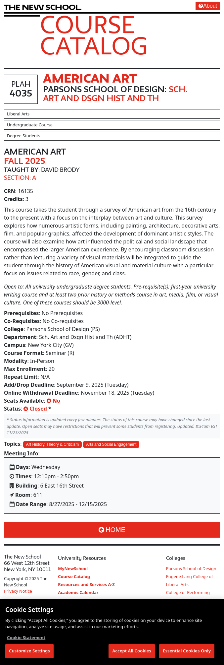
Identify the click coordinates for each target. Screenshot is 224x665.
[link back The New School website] (42, 7)
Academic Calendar (78, 592)
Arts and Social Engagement (111, 444)
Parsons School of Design (191, 568)
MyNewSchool (73, 568)
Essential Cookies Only (187, 651)
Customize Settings (29, 651)
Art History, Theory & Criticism (52, 444)
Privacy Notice (18, 591)
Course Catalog (94, 35)
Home (112, 529)
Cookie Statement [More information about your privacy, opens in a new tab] (26, 638)
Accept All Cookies (131, 651)
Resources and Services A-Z (86, 584)
